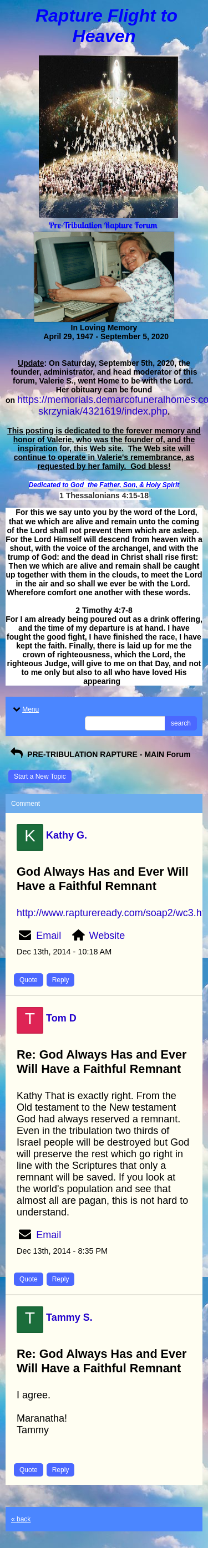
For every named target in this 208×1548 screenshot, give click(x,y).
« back (21, 1519)
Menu (25, 709)
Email (48, 935)
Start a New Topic (40, 776)
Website (107, 935)
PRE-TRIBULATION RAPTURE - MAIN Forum (99, 754)
